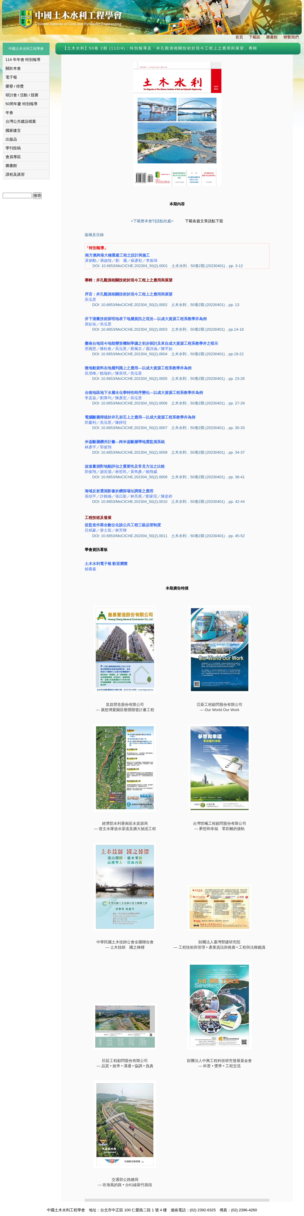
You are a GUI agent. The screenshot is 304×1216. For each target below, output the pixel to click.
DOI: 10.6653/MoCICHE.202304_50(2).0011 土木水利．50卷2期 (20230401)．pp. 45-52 (168, 536)
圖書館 (272, 37)
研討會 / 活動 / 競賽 (22, 95)
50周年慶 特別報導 (22, 104)
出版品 (11, 139)
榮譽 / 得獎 (15, 86)
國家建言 (13, 130)
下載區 (254, 37)
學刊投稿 (13, 148)
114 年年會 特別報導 (23, 59)
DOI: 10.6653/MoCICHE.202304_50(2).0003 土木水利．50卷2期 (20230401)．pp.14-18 (168, 329)
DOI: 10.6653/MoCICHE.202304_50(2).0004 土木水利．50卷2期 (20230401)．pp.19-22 (168, 354)
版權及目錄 (94, 235)
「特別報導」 (96, 248)
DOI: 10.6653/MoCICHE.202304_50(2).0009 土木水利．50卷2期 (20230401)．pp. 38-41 (168, 477)
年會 (9, 112)
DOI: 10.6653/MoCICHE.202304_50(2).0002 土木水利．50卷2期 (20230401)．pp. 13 (166, 305)
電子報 (11, 77)
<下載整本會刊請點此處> (152, 221)
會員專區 (13, 157)
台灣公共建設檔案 (21, 121)
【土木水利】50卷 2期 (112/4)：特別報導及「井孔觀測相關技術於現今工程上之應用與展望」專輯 (160, 48)
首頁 (239, 37)
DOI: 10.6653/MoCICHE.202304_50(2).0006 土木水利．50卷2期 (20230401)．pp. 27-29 (168, 403)
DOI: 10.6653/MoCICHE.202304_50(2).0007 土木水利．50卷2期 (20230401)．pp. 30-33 (168, 428)
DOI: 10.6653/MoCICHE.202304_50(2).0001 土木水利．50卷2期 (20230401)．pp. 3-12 (168, 266)
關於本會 (13, 68)
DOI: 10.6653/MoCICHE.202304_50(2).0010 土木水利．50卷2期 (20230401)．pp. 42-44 (168, 501)
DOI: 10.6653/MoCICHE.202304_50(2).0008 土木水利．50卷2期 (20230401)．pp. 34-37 (168, 452)
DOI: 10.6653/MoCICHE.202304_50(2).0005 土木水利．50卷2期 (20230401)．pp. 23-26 (168, 378)
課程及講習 (15, 174)
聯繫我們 (291, 37)
